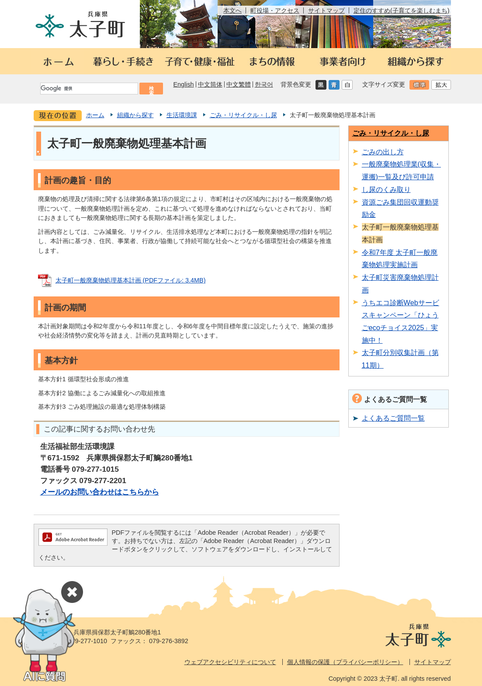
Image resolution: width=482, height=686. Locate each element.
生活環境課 (181, 114)
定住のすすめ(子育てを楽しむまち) (402, 10)
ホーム (95, 114)
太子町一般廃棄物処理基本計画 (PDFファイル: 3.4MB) (130, 280)
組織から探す (135, 114)
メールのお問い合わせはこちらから (99, 492)
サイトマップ (326, 10)
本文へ (232, 10)
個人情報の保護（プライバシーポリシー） (345, 661)
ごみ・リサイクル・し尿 (243, 114)
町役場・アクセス (274, 10)
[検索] (89, 88)
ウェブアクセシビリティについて (230, 661)
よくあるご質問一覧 (393, 418)
